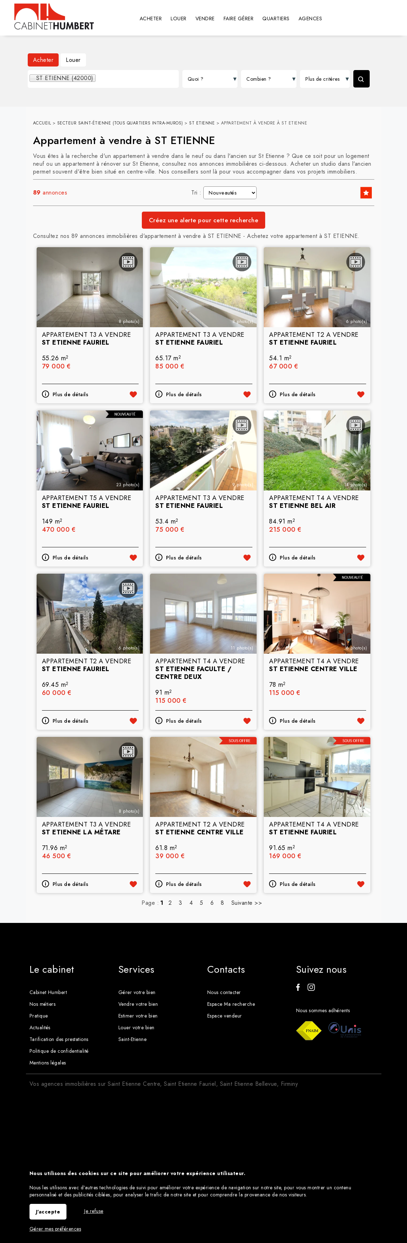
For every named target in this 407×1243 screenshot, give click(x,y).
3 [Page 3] (180, 903)
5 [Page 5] (201, 903)
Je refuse (93, 1211)
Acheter (43, 60)
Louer (73, 60)
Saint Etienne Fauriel (190, 1084)
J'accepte (48, 1211)
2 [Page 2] (170, 903)
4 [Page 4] (191, 903)
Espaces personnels (387, 18)
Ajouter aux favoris (133, 394)
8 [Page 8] (222, 903)
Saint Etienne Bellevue (248, 1084)
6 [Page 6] (212, 903)
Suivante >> (246, 903)
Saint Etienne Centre (134, 1084)
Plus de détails (71, 394)
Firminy (289, 1084)
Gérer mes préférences (55, 1228)
